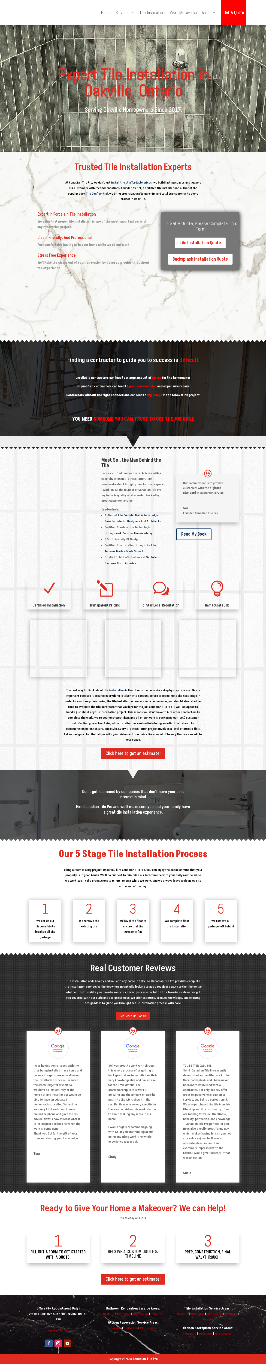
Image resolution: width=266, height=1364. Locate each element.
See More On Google (133, 1016)
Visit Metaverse (183, 12)
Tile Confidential (97, 193)
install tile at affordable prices (131, 182)
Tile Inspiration (152, 12)
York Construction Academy (134, 533)
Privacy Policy (58, 1330)
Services (122, 12)
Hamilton (157, 1314)
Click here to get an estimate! (133, 753)
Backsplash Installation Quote (200, 259)
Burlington (123, 1314)
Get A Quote (233, 12)
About (206, 12)
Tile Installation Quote (200, 243)
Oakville (108, 1314)
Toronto (208, 1319)
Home (105, 12)
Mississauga (140, 1314)
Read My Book (193, 534)
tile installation (114, 690)
